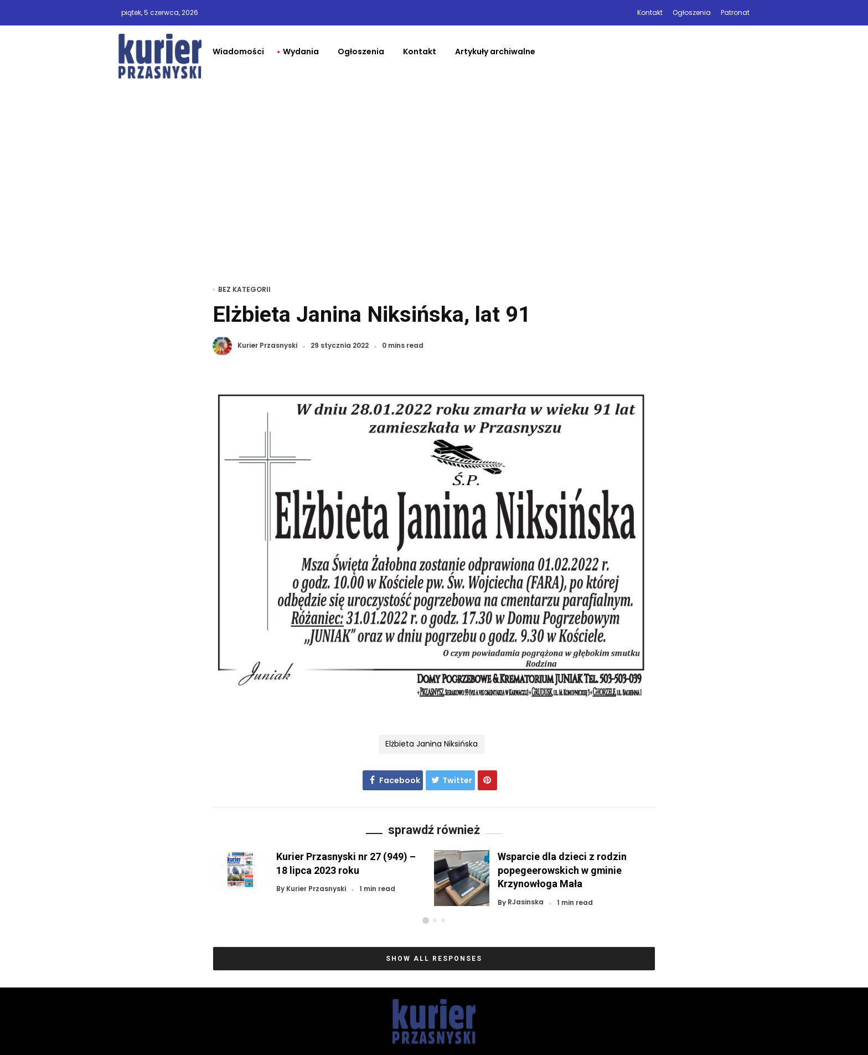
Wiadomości (238, 51)
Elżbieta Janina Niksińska (431, 743)
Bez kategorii (244, 289)
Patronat (735, 12)
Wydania (301, 51)
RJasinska (526, 902)
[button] (426, 920)
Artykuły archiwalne (495, 51)
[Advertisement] (434, 170)
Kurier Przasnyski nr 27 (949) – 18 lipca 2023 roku (346, 863)
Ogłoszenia (692, 12)
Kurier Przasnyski (267, 345)
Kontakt (650, 12)
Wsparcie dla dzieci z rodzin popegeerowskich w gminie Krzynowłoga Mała (562, 870)
